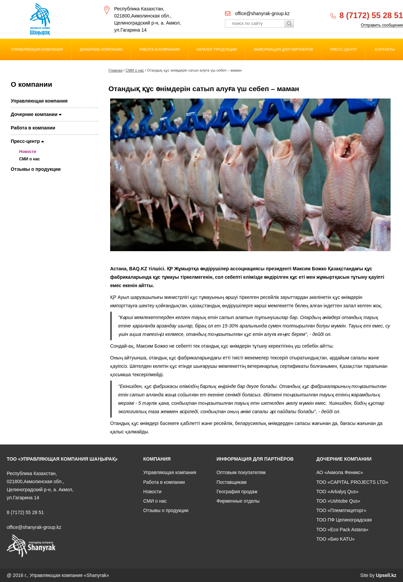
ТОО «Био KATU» (335, 539)
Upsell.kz (386, 575)
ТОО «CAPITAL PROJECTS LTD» (352, 482)
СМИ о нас (135, 70)
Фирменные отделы (238, 501)
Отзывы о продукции (36, 169)
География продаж (237, 491)
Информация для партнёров (283, 49)
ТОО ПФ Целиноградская (344, 519)
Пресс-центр (343, 49)
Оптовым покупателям (241, 472)
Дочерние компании (101, 49)
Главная (115, 70)
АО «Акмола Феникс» (339, 472)
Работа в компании (159, 49)
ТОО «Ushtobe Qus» (338, 501)
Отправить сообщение (382, 25)
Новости (27, 151)
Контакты (385, 49)
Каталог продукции (216, 49)
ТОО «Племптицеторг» (341, 510)
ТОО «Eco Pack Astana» (342, 529)
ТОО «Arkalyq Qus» (337, 491)
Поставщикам (232, 482)
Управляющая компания (37, 49)
